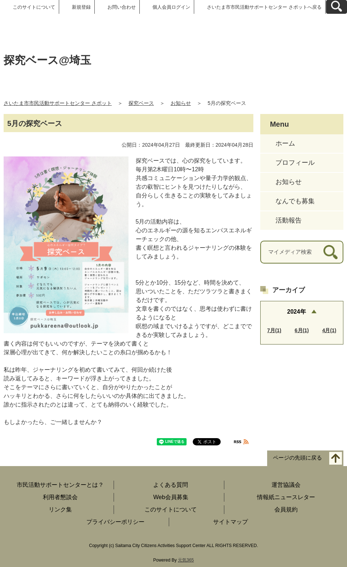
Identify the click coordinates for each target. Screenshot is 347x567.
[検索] (330, 252)
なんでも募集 (295, 201)
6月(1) (302, 330)
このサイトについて (34, 7)
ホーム (285, 143)
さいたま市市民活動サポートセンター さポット (58, 103)
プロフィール (295, 162)
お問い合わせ (121, 7)
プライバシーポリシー (115, 522)
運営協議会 (286, 485)
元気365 (186, 560)
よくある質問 (170, 485)
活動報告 (288, 220)
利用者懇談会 (60, 497)
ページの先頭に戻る (297, 458)
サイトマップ (230, 522)
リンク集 (60, 509)
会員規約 (286, 509)
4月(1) (329, 330)
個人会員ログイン (171, 7)
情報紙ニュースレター (286, 497)
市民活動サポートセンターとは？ (60, 485)
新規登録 (81, 7)
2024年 (296, 312)
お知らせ (181, 103)
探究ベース (141, 103)
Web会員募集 (170, 497)
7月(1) (274, 330)
